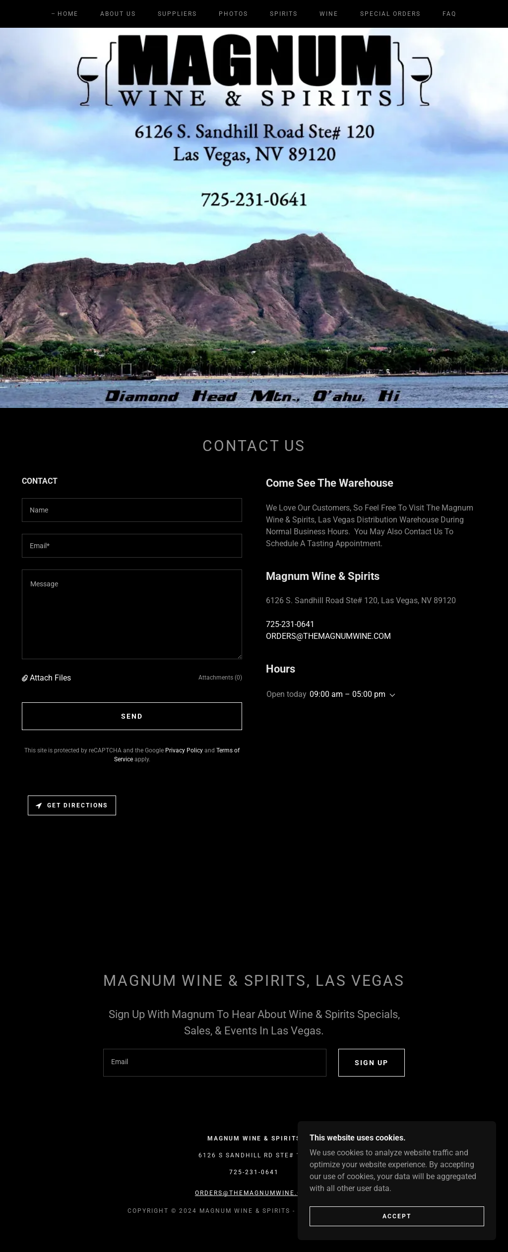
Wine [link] (328, 13)
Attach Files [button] (50, 678)
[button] (26, 678)
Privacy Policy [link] (184, 750)
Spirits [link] (284, 13)
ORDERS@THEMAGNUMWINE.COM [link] (328, 636)
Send (132, 716)
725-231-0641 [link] (290, 624)
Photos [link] (233, 13)
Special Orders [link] (390, 13)
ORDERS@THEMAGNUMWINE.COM (254, 1193)
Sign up (371, 1063)
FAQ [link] (449, 13)
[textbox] (132, 510)
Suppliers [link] (177, 13)
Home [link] (68, 13)
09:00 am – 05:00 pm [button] (347, 694)
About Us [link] (118, 13)
